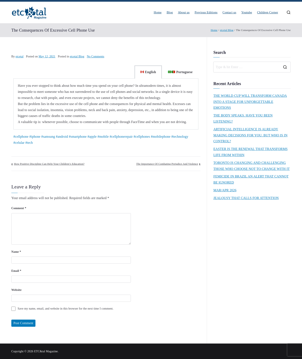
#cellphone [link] (21, 136)
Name (16, 251)
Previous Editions (206, 12)
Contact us (229, 12)
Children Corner (267, 12)
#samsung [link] (48, 136)
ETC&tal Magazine (46, 351)
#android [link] (62, 136)
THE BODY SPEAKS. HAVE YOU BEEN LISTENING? (242, 118)
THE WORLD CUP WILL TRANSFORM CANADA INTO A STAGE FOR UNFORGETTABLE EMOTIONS (250, 102)
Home (157, 12)
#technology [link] (179, 136)
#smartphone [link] (78, 136)
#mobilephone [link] (160, 136)
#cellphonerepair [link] (121, 136)
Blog (170, 12)
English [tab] (148, 72)
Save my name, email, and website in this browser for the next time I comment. (65, 308)
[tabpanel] (105, 104)
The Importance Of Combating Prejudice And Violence (167, 163)
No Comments (95, 56)
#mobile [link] (103, 136)
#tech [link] (29, 142)
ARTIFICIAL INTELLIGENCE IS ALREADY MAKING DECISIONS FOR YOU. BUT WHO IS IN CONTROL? (250, 135)
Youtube (246, 12)
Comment (18, 208)
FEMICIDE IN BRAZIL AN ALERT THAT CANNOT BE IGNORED (250, 179)
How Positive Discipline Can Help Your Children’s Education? (49, 163)
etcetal (19, 56)
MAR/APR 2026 (224, 190)
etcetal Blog (77, 56)
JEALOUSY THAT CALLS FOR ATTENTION (246, 198)
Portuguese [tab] (180, 72)
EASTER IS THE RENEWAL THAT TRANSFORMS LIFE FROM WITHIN (250, 152)
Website (16, 290)
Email (16, 270)
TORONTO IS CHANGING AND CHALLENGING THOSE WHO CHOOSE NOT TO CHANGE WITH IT (251, 166)
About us (184, 12)
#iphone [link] (34, 136)
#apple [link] (92, 136)
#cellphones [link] (142, 136)
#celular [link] (19, 142)
